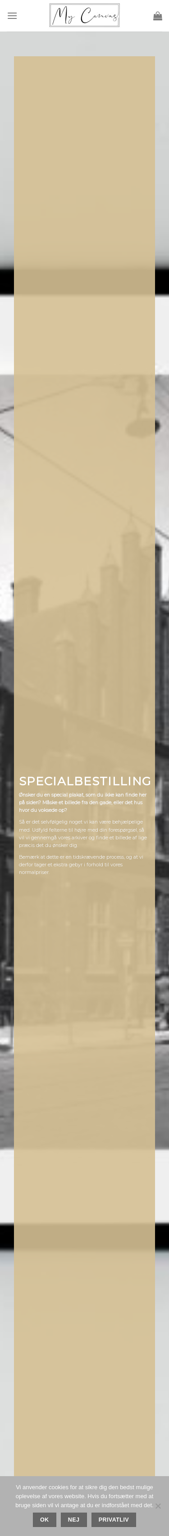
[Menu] (12, 16)
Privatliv (114, 1520)
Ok (44, 1520)
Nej (74, 1520)
